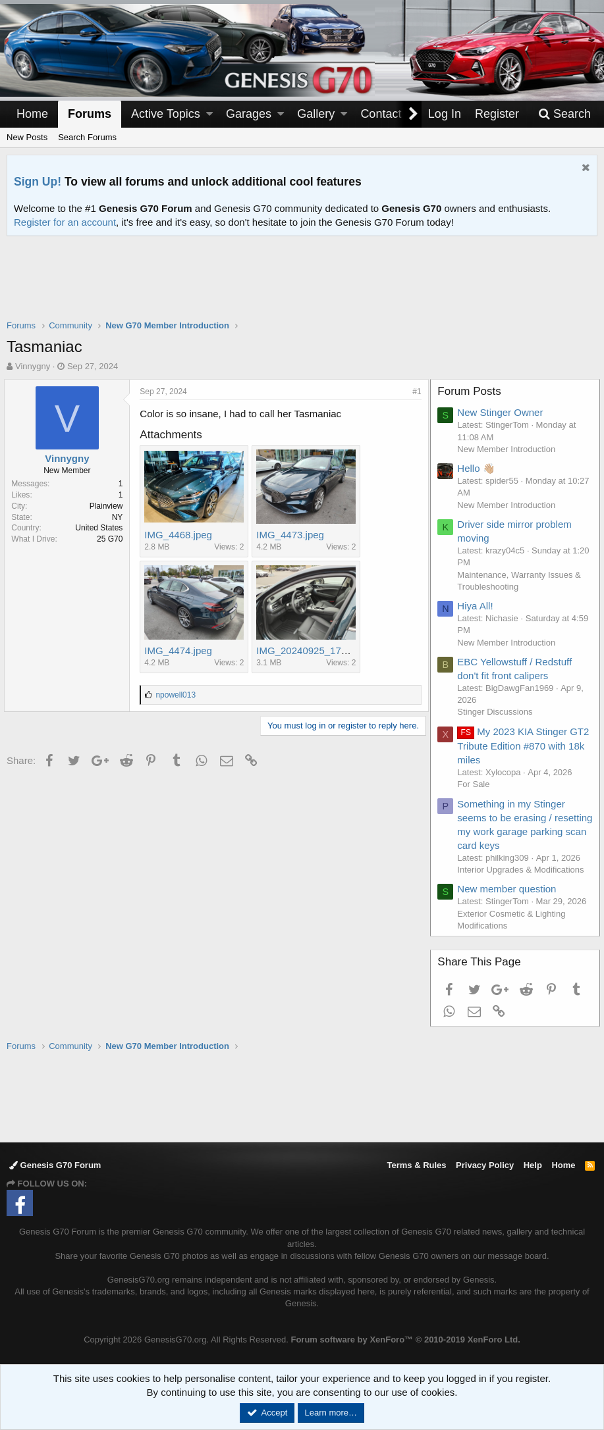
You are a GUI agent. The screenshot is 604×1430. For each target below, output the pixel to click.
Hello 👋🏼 (478, 468)
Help (533, 1165)
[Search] (564, 114)
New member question (509, 888)
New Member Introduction (509, 449)
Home (32, 113)
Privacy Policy (485, 1165)
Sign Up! (37, 181)
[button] (209, 114)
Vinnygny (32, 366)
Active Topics (165, 113)
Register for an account (65, 222)
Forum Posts (471, 391)
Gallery (316, 113)
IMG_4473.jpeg (293, 534)
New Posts (27, 137)
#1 (414, 391)
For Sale (476, 784)
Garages (248, 113)
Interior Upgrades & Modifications (523, 870)
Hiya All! (477, 605)
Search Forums (87, 137)
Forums (89, 113)
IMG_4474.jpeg (181, 650)
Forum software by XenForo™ (405, 1339)
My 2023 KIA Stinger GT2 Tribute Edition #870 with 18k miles (525, 745)
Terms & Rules (416, 1165)
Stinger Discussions (497, 712)
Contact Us (389, 113)
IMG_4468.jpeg (181, 534)
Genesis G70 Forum (55, 1165)
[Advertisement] (302, 286)
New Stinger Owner (502, 412)
